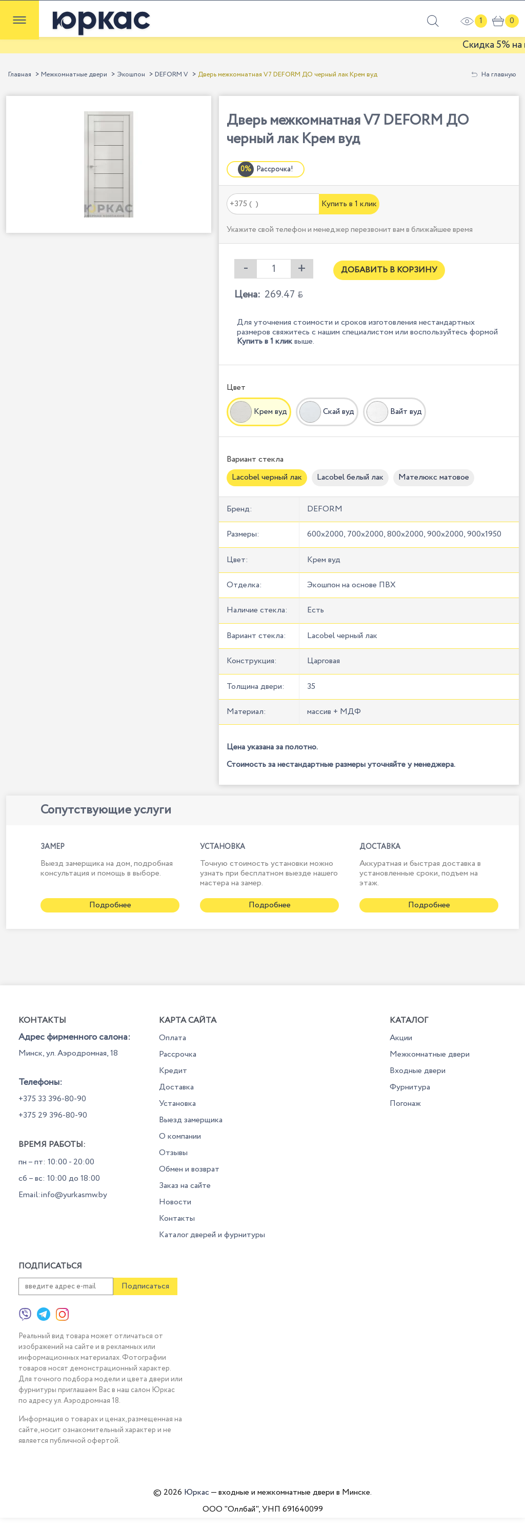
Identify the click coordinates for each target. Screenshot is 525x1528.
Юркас (196, 1492)
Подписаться (145, 1286)
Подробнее (110, 905)
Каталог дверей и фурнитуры (212, 1235)
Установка (177, 1103)
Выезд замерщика (191, 1120)
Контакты (177, 1218)
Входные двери (418, 1071)
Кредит (173, 1071)
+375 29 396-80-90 (52, 1115)
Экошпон (131, 75)
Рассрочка (177, 1054)
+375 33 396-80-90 (52, 1099)
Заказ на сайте (185, 1186)
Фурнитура (410, 1087)
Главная (19, 75)
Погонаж (405, 1103)
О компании (180, 1136)
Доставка (176, 1087)
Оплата (172, 1038)
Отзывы (173, 1153)
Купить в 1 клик (349, 204)
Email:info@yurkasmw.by (62, 1195)
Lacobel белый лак (350, 477)
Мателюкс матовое (433, 477)
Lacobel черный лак (267, 477)
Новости (175, 1202)
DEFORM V (171, 75)
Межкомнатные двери (74, 75)
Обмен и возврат (189, 1169)
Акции (401, 1038)
